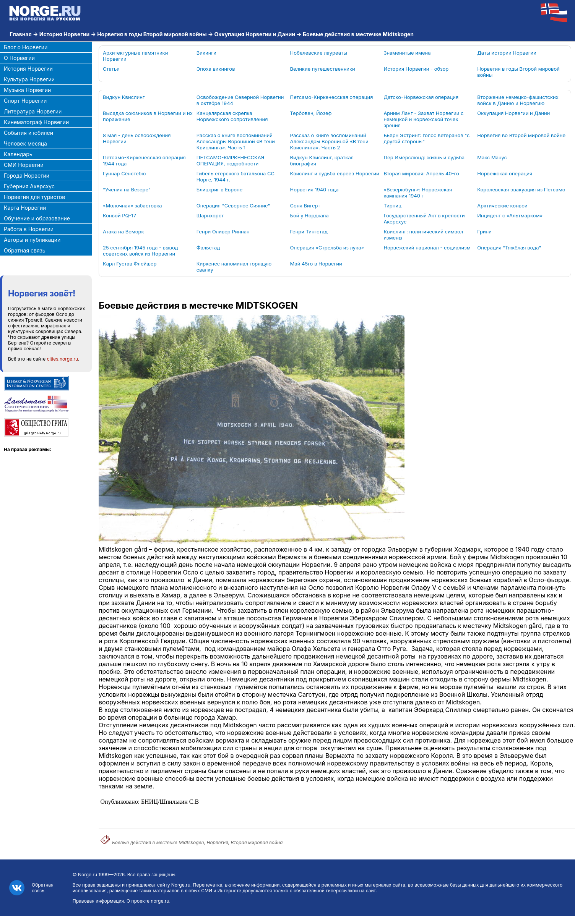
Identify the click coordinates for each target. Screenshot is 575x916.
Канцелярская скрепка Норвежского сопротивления (232, 116)
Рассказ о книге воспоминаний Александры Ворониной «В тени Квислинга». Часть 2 (329, 141)
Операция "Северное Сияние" (233, 205)
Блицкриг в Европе (219, 189)
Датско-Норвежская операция (420, 97)
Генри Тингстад (309, 231)
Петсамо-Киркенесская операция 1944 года (144, 160)
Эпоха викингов (216, 69)
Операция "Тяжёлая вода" (509, 247)
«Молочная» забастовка (132, 205)
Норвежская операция (504, 173)
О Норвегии (19, 58)
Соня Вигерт (305, 205)
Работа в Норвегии (29, 229)
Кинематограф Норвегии (36, 122)
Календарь (18, 154)
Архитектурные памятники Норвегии (135, 56)
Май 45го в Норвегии (316, 264)
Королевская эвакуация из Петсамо (521, 189)
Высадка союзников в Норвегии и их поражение (148, 116)
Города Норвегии (26, 175)
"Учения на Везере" (127, 189)
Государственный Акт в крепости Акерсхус (424, 218)
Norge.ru (87, 874)
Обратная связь (24, 250)
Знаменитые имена (406, 53)
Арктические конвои (502, 205)
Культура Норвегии (29, 79)
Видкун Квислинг (124, 97)
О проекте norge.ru (148, 901)
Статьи (111, 69)
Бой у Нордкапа (309, 215)
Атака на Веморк (123, 231)
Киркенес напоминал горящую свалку (234, 267)
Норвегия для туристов (34, 197)
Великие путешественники (322, 69)
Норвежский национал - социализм (426, 247)
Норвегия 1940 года (314, 189)
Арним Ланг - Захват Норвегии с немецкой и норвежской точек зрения (423, 119)
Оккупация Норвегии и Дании (254, 34)
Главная (21, 34)
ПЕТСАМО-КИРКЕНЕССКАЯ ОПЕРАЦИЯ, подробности (230, 160)
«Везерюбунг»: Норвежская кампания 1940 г (417, 192)
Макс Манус (492, 157)
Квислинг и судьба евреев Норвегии (334, 173)
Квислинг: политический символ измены (423, 234)
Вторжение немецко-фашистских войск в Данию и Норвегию (518, 100)
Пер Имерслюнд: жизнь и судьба (424, 157)
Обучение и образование (37, 218)
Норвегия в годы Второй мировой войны (151, 34)
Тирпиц (392, 205)
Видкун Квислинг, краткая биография (322, 160)
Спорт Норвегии (25, 100)
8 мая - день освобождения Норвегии (137, 138)
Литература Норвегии (33, 111)
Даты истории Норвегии (506, 53)
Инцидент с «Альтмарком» (510, 215)
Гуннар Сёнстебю (124, 173)
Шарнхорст (210, 215)
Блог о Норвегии (25, 47)
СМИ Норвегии (24, 165)
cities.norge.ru (62, 359)
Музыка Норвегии (27, 90)
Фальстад (208, 247)
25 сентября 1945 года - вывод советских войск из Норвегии (140, 250)
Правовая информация (98, 901)
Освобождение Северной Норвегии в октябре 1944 (240, 100)
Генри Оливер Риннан (223, 231)
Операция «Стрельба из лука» (327, 247)
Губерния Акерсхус (29, 186)
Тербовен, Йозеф (311, 113)
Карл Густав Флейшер (129, 264)
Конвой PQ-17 (119, 215)
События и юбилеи (28, 132)
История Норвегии (64, 34)
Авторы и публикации (32, 239)
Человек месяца (25, 143)
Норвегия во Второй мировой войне (521, 135)
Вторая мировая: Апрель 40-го (421, 173)
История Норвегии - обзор (415, 69)
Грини (484, 231)
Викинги (206, 53)
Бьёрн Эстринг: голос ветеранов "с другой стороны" (426, 138)
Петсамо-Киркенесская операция (331, 97)
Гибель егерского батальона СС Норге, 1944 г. (236, 176)
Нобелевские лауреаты (318, 53)
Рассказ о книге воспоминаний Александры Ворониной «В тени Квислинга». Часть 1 (236, 141)
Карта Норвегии (25, 207)
